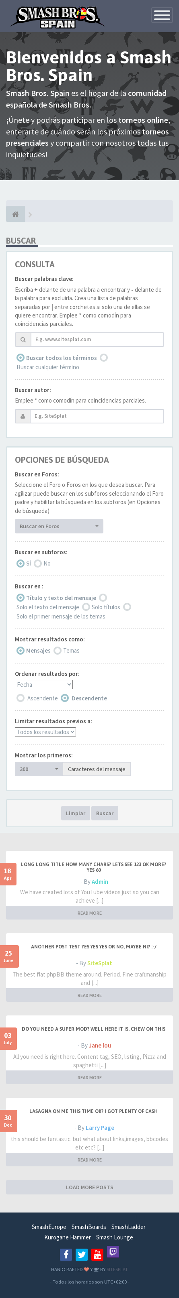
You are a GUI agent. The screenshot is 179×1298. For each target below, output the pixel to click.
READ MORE (90, 913)
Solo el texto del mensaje (47, 607)
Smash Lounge (114, 1237)
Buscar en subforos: (41, 552)
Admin (100, 881)
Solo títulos (106, 607)
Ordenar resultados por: (47, 673)
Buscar (104, 813)
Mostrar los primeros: (44, 755)
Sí (28, 563)
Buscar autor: (33, 390)
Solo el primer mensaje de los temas (60, 616)
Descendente (89, 698)
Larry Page (100, 1127)
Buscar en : (29, 586)
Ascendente (42, 698)
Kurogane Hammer (67, 1237)
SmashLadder (128, 1227)
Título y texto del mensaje (61, 598)
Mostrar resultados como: (50, 639)
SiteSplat (99, 963)
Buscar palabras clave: (44, 279)
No (47, 563)
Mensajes (38, 650)
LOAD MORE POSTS (89, 1187)
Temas (71, 650)
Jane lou (100, 1045)
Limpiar (75, 813)
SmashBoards (89, 1227)
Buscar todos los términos (61, 358)
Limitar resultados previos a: (53, 721)
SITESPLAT (116, 1269)
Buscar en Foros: (37, 474)
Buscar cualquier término (47, 367)
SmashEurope (49, 1227)
